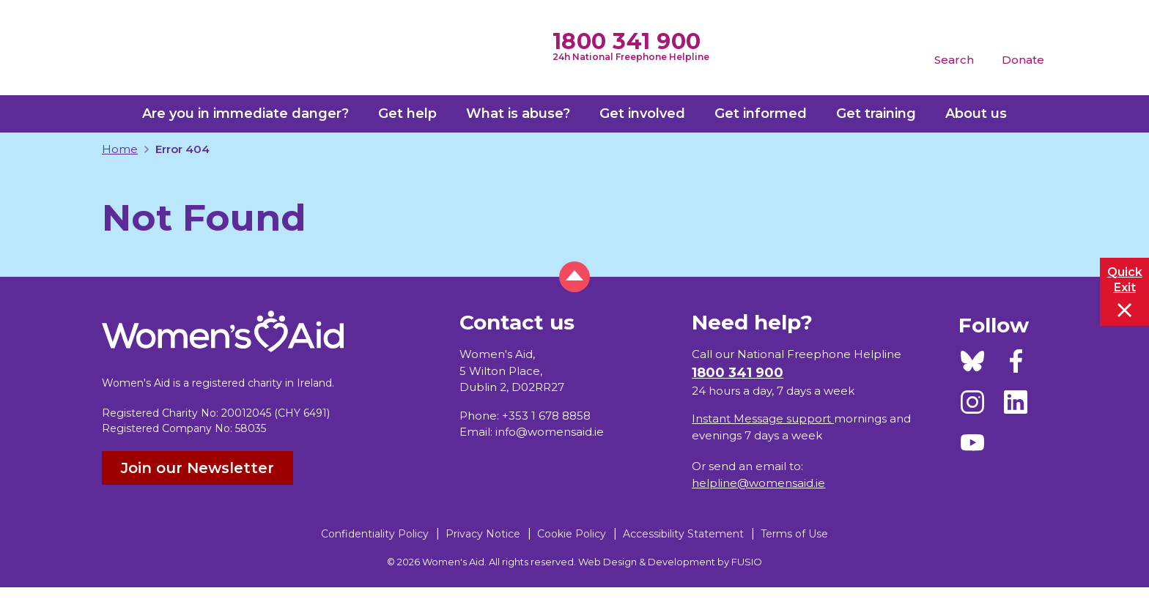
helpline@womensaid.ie (758, 483)
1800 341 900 (627, 41)
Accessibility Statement (683, 533)
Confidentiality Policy (375, 533)
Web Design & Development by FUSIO (670, 562)
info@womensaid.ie (549, 432)
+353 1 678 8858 (546, 416)
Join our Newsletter (197, 468)
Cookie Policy (571, 533)
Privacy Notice (483, 533)
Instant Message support (763, 418)
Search (954, 60)
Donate (1023, 60)
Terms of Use (794, 533)
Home (120, 149)
